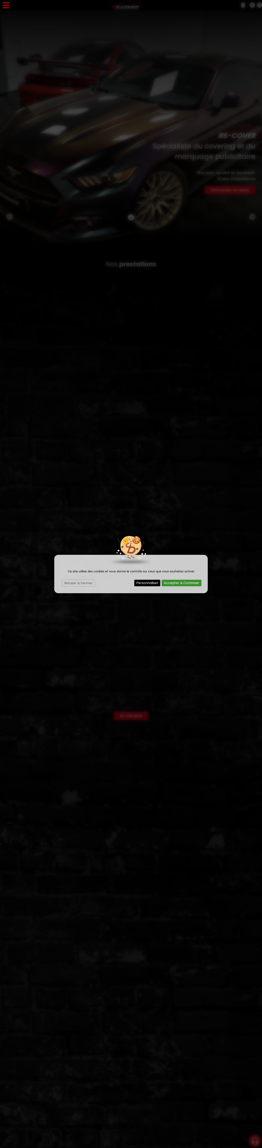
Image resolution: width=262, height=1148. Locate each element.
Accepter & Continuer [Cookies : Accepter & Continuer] (181, 583)
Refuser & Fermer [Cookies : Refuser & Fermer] (78, 583)
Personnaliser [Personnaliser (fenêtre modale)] (147, 583)
